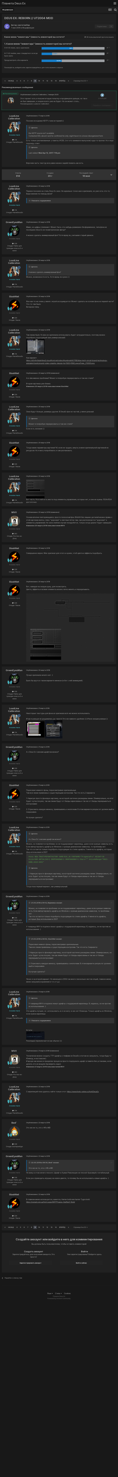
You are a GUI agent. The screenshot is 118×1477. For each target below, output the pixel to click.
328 (14, 1144)
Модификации (28, 28)
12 (47, 81)
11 (43, 81)
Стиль (58, 1293)
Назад (11, 81)
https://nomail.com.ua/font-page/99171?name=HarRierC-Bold (50, 1202)
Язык (50, 1293)
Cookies (67, 1293)
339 (14, 243)
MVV (14, 512)
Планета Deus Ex (14, 3)
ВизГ (14, 1122)
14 (56, 81)
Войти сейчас (81, 1263)
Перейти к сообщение (102, 105)
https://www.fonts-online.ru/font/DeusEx (83, 1092)
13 (51, 81)
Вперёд (62, 81)
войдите (18, 67)
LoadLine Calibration (39, 94)
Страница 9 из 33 (81, 81)
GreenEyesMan (14, 222)
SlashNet (14, 296)
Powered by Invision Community (59, 1298)
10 (39, 81)
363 (14, 534)
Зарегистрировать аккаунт (30, 1263)
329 (14, 318)
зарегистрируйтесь (33, 67)
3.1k (14, 140)
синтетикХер (24, 25)
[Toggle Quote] (30, 128)
